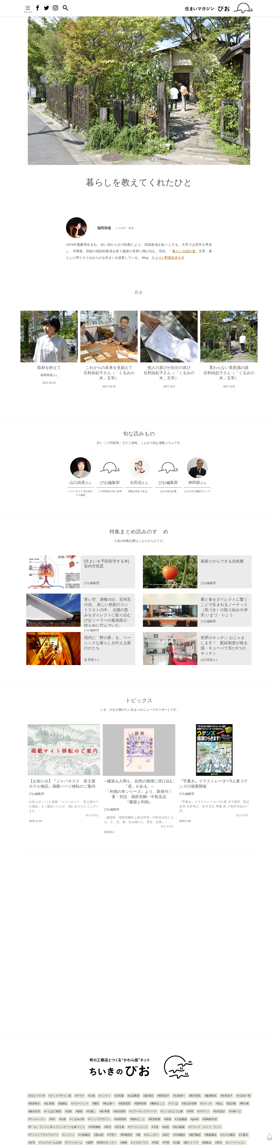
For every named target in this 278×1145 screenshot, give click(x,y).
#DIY (52, 1119)
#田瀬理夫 (126, 1134)
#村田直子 (163, 1095)
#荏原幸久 (34, 1103)
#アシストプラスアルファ (43, 1134)
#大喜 (155, 1126)
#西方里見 (195, 1095)
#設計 (165, 1134)
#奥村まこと (137, 1119)
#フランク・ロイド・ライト (205, 1126)
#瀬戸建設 (195, 1134)
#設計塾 (231, 1103)
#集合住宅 (34, 1111)
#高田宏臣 (125, 1103)
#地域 (167, 1119)
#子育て (112, 1134)
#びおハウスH (36, 1095)
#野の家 (244, 1103)
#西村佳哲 (140, 1103)
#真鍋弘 (63, 1103)
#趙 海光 (148, 1095)
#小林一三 (235, 1111)
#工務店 (243, 1134)
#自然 (165, 1126)
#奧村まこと (157, 1103)
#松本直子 (226, 1095)
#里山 (219, 1103)
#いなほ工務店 (52, 1111)
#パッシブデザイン (99, 1119)
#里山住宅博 (189, 1103)
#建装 (79, 1111)
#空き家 (119, 1126)
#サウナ (79, 1095)
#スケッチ (206, 1103)
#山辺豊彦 (134, 1095)
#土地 (91, 1095)
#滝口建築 (179, 1126)
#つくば (173, 1103)
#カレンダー (151, 1134)
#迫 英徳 (49, 1103)
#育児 (107, 1126)
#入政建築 (181, 1119)
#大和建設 (179, 1134)
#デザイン (203, 1111)
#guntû (195, 1119)
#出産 (62, 1119)
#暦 (138, 1134)
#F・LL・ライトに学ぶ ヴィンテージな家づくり (56, 1126)
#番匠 (95, 1103)
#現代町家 (155, 1119)
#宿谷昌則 (119, 1111)
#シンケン (68, 1134)
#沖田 (190, 1111)
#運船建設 (211, 1134)
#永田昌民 (120, 1119)
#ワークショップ (138, 1126)
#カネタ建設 (227, 1134)
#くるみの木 (77, 1119)
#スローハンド (79, 1103)
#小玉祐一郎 (243, 1095)
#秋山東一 (109, 1103)
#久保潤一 (179, 1095)
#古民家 (119, 1095)
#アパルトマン (37, 1119)
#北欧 (68, 1111)
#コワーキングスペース (143, 1111)
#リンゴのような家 (172, 1111)
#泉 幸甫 (104, 1111)
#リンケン (105, 1095)
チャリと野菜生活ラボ (168, 257)
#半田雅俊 (94, 1126)
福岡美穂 (117, 227)
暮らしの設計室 (183, 251)
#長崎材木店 (209, 1119)
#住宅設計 (219, 1111)
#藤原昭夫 (211, 1095)
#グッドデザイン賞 (60, 1095)
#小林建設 (84, 1134)
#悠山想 (98, 1134)
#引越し (91, 1111)
